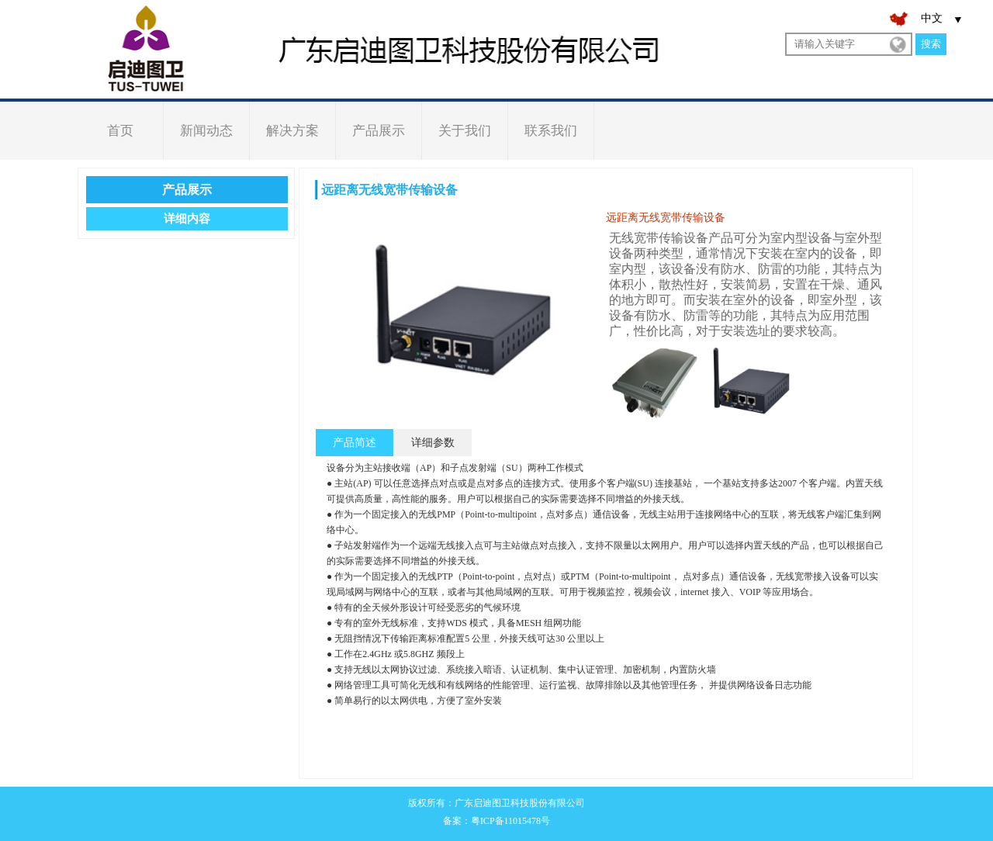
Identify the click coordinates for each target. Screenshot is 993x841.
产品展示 (378, 130)
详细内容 (187, 219)
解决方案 (292, 130)
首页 (120, 130)
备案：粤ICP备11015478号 (496, 820)
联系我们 (550, 130)
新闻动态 (206, 130)
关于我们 (464, 130)
